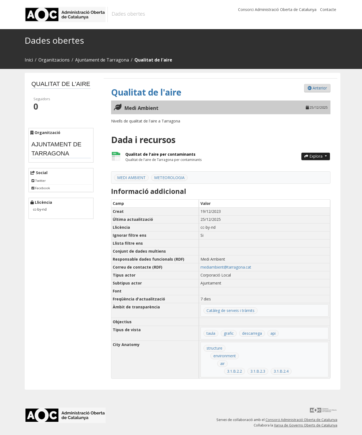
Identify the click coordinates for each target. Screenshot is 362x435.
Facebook (41, 188)
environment (224, 355)
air (222, 363)
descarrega (252, 333)
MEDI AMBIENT (131, 177)
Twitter (39, 181)
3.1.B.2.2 (234, 371)
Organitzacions (54, 60)
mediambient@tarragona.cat (225, 267)
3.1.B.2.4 (281, 371)
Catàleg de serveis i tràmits (230, 310)
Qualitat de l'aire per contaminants (160, 154)
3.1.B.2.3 (257, 371)
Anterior (317, 88)
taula (211, 333)
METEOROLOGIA (169, 177)
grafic (229, 333)
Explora (314, 156)
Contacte (328, 9)
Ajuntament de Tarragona (102, 60)
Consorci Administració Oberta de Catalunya (277, 9)
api (273, 333)
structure (214, 348)
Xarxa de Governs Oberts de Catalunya (305, 425)
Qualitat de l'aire (153, 60)
